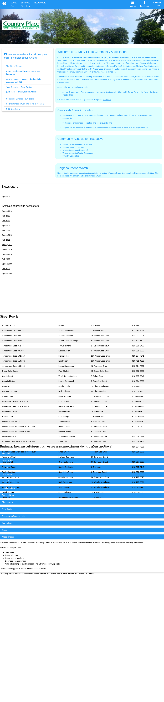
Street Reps (13, 4)
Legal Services (8, 488)
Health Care (7, 474)
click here (107, 99)
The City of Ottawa (14, 66)
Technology (7, 523)
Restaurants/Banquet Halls (13, 516)
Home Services (8, 481)
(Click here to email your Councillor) (21, 92)
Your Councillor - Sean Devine (19, 87)
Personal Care (8, 495)
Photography (7, 502)
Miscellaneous (8, 537)
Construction (7, 460)
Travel (4, 530)
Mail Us (133, 4)
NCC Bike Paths (13, 109)
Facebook (144, 4)
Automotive (7, 453)
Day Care (6, 467)
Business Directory (25, 4)
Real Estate (7, 509)
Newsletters (40, 2)
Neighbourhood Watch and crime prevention (25, 104)
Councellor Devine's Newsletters (20, 99)
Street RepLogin (157, 3)
